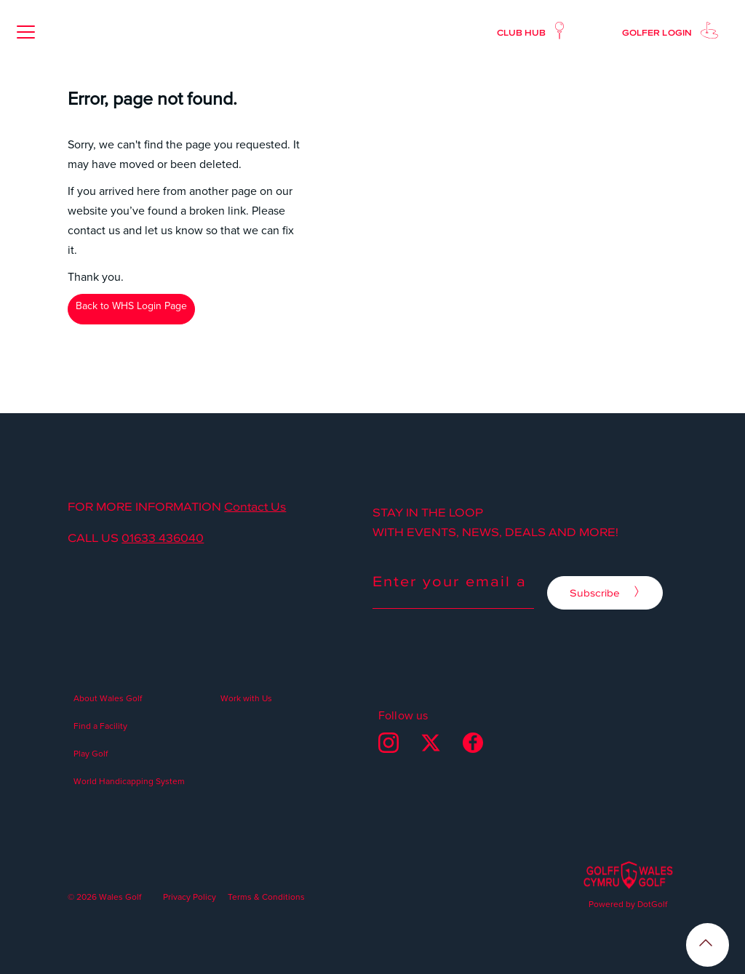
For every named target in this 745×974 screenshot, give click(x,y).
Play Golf (90, 753)
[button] (25, 32)
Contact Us (255, 507)
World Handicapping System (129, 781)
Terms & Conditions (266, 896)
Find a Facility (100, 725)
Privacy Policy (189, 896)
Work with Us (246, 698)
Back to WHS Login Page (131, 305)
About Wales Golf (107, 698)
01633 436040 (162, 538)
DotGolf (652, 904)
